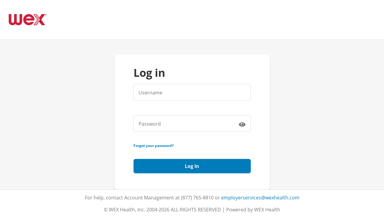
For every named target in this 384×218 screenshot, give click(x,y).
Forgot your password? (154, 145)
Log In (192, 166)
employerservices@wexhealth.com (260, 197)
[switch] (242, 124)
